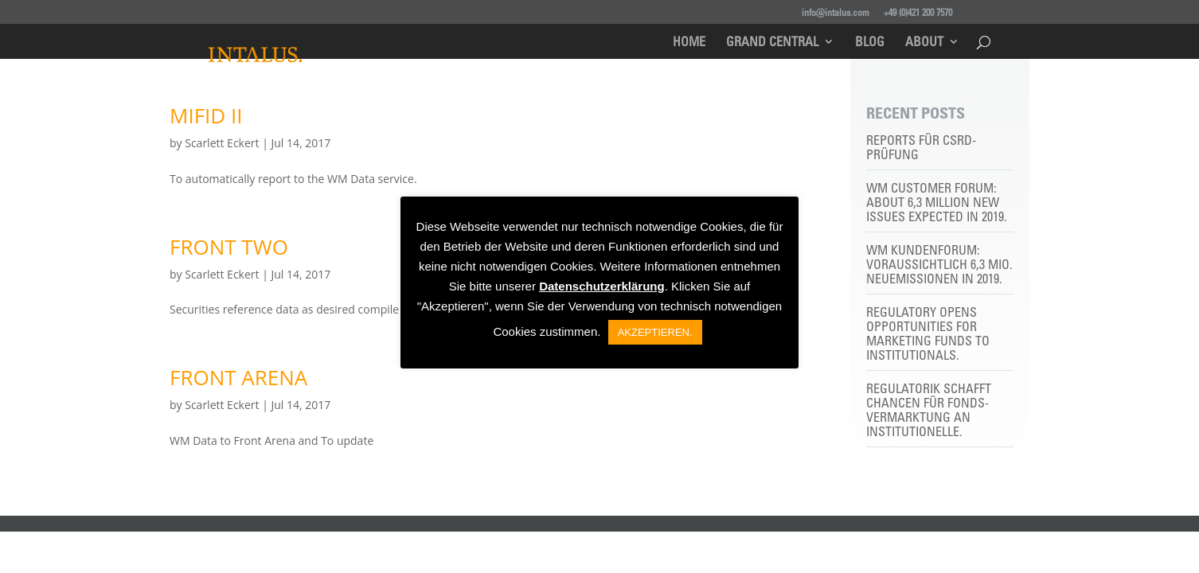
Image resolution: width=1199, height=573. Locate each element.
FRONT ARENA (238, 377)
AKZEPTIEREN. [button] (655, 332)
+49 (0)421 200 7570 (918, 12)
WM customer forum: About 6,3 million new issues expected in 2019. (936, 202)
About (924, 42)
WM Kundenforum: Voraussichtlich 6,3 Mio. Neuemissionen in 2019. (939, 264)
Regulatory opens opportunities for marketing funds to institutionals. (928, 333)
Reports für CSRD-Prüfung (921, 147)
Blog (870, 42)
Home (689, 42)
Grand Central (772, 42)
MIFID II (206, 115)
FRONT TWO (229, 246)
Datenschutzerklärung (602, 286)
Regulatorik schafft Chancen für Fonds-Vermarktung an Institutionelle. (928, 409)
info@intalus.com (835, 12)
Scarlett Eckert (222, 142)
